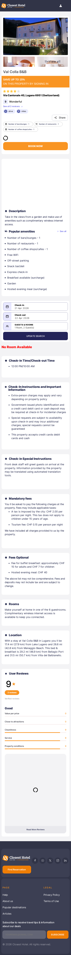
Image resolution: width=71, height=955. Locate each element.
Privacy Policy (52, 894)
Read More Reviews (35, 829)
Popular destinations (14, 907)
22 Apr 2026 (22, 318)
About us (8, 901)
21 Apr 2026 (22, 308)
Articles (7, 913)
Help (5, 894)
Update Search (35, 336)
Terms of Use (51, 901)
